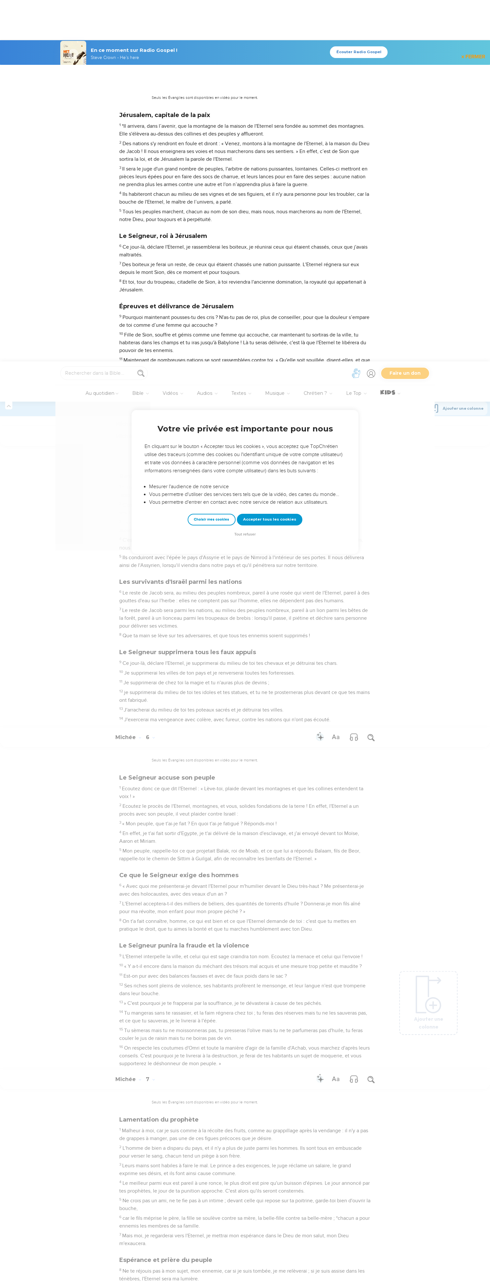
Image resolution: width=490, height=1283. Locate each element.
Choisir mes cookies (211, 158)
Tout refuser (245, 173)
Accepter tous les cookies (269, 158)
